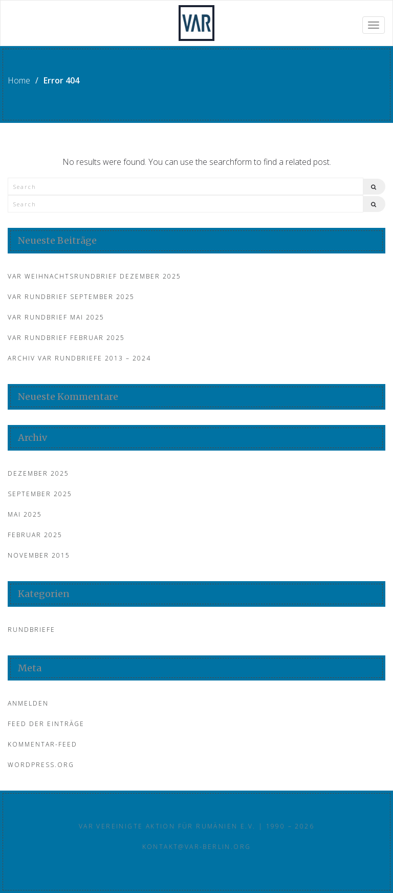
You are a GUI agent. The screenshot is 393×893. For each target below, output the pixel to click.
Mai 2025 (25, 514)
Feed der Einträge (46, 723)
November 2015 (39, 555)
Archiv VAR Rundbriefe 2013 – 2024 (79, 358)
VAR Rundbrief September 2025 (71, 296)
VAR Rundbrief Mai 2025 (56, 317)
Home (19, 80)
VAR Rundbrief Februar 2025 (66, 337)
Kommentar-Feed (42, 744)
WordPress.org (41, 764)
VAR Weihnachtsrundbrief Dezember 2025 (94, 276)
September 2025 (40, 494)
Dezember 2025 (38, 473)
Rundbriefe (31, 629)
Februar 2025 (35, 534)
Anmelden (28, 703)
